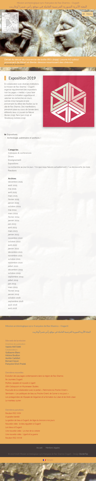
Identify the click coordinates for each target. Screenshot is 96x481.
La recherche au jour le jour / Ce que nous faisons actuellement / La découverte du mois (49, 167)
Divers (11, 156)
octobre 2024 (14, 206)
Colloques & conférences (19, 153)
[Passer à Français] (48, 460)
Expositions (12, 134)
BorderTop (83, 454)
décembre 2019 (15, 270)
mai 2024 (12, 210)
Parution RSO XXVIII (13, 438)
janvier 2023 (13, 234)
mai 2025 (12, 189)
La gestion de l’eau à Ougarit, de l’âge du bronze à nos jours (30, 420)
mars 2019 (13, 287)
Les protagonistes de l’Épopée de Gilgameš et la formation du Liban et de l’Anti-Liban (40, 397)
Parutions (12, 171)
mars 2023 (13, 231)
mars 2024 (13, 213)
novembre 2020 (15, 263)
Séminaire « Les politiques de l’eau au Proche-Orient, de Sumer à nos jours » (37, 393)
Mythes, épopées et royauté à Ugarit (20, 383)
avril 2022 (12, 245)
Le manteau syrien (13, 400)
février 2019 (13, 291)
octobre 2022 (14, 241)
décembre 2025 (15, 182)
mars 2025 (13, 196)
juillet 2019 (13, 280)
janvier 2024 (13, 220)
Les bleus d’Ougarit (13, 427)
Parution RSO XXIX (13, 413)
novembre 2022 (15, 238)
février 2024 (13, 217)
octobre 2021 (14, 259)
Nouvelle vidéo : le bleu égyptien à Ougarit (23, 424)
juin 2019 (12, 284)
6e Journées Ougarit (13, 379)
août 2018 (12, 305)
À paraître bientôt (12, 417)
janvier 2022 (13, 249)
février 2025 (13, 199)
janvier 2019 (13, 294)
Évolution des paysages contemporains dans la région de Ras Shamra (34, 376)
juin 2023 (12, 224)
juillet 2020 (13, 266)
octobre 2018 (14, 298)
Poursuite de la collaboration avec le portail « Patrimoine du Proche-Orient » (36, 390)
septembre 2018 (15, 301)
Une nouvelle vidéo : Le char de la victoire (22, 431)
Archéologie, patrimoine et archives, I (24, 138)
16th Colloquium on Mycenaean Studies (21, 386)
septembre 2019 (15, 277)
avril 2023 (12, 227)
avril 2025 (12, 192)
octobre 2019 (14, 273)
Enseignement (14, 160)
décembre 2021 (15, 252)
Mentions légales (53, 448)
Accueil (39, 448)
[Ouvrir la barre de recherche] (80, 24)
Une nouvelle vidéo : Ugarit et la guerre (21, 434)
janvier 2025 (13, 203)
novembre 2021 (15, 256)
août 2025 (12, 185)
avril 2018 (12, 308)
